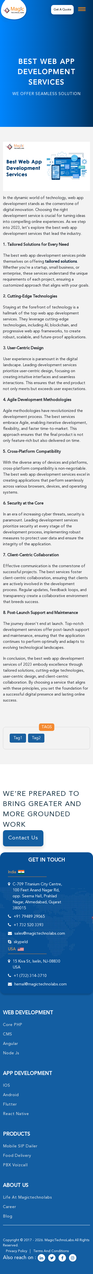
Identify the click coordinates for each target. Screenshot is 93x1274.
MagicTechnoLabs (59, 1240)
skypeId (21, 942)
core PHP (12, 1025)
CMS (7, 1034)
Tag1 (17, 738)
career (9, 1207)
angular (10, 1044)
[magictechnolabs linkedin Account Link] (41, 1258)
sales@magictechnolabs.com (39, 934)
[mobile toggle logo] (82, 9)
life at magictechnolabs (27, 1198)
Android (11, 1095)
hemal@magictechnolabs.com (40, 984)
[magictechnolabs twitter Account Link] (52, 1258)
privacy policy (16, 1251)
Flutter (10, 1105)
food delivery (17, 1156)
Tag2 (36, 738)
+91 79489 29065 (29, 917)
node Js (11, 1053)
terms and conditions (51, 1251)
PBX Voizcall (15, 1165)
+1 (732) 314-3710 (30, 976)
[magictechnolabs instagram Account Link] (72, 1258)
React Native (16, 1114)
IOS (6, 1086)
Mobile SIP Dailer (20, 1146)
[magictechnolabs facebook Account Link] (62, 1258)
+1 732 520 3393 (29, 925)
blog (7, 1217)
